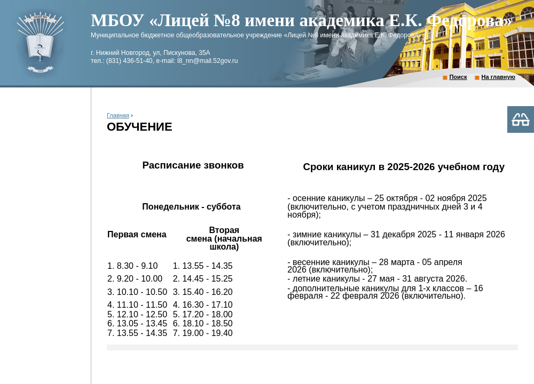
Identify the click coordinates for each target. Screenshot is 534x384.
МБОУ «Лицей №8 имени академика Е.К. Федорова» (301, 20)
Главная (118, 115)
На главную (498, 77)
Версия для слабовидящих (520, 119)
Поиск (458, 77)
